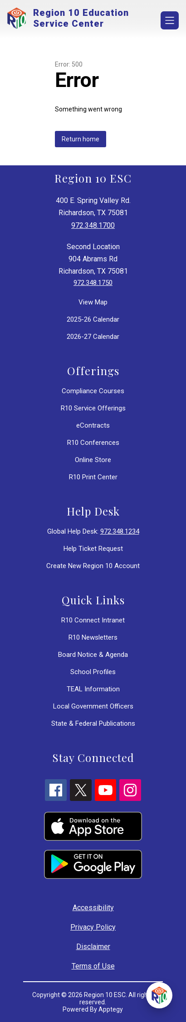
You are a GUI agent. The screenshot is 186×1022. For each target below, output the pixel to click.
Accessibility (93, 907)
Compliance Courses (93, 391)
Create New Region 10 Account (93, 566)
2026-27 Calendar (93, 337)
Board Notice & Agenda (93, 655)
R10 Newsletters (93, 637)
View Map (93, 302)
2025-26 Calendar (93, 319)
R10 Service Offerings (93, 408)
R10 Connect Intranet (93, 620)
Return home (80, 139)
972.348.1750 (93, 283)
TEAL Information (93, 689)
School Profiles (93, 672)
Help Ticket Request (93, 549)
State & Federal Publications (93, 723)
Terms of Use (93, 966)
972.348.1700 (93, 225)
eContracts (93, 425)
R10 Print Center (93, 477)
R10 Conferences (93, 443)
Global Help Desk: (93, 531)
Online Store (93, 460)
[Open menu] (170, 20)
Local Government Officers (93, 706)
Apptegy (110, 1009)
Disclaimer (93, 946)
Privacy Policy (93, 927)
